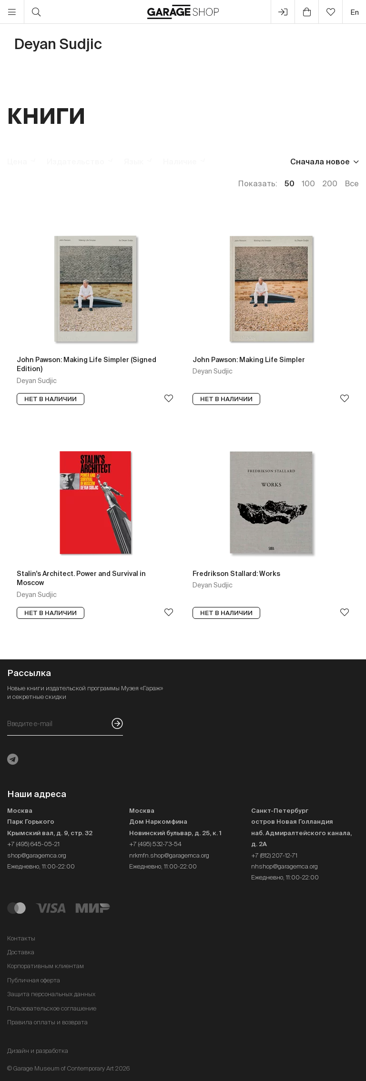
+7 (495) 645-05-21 (33, 844)
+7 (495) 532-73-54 (155, 844)
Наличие (180, 161)
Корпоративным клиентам (45, 966)
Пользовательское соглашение (51, 1008)
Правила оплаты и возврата (47, 1022)
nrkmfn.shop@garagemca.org (169, 855)
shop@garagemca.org (36, 855)
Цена (17, 161)
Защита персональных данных (51, 994)
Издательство (75, 161)
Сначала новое (320, 161)
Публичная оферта (33, 980)
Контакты (21, 938)
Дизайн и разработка (37, 1050)
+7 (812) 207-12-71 (274, 855)
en (354, 12)
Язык (133, 161)
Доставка (20, 952)
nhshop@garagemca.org (284, 866)
